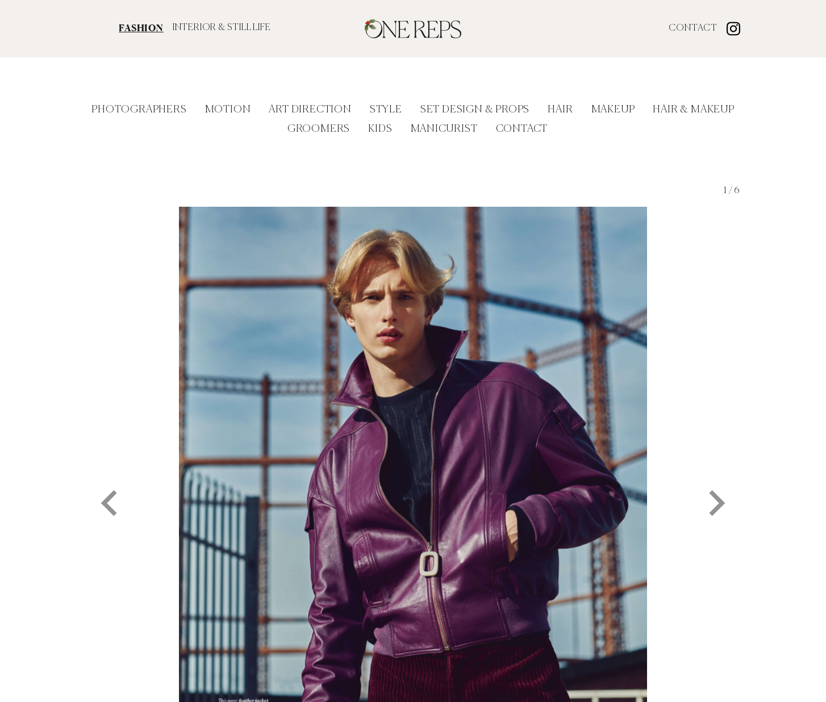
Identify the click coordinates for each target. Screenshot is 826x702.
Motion (228, 110)
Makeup (613, 110)
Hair (560, 110)
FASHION (141, 28)
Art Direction (310, 110)
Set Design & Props (474, 110)
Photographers (138, 110)
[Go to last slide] (111, 492)
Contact (693, 28)
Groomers (318, 129)
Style (386, 110)
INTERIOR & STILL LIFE (222, 27)
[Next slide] (715, 492)
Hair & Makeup (693, 110)
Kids (380, 129)
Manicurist (444, 129)
